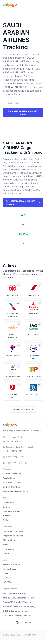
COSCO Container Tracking (16, 611)
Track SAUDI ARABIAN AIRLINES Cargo (23, 112)
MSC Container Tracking (14, 593)
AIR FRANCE (33, 295)
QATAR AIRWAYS (12, 376)
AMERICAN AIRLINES (12, 315)
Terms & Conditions (12, 564)
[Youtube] (26, 462)
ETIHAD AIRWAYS (12, 336)
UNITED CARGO (33, 394)
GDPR (5, 573)
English (32, 622)
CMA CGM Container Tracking (17, 602)
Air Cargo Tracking (12, 482)
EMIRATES (33, 313)
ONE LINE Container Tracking (16, 615)
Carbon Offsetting (11, 487)
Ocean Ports (8, 502)
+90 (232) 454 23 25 (14, 441)
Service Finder (9, 478)
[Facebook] (15, 462)
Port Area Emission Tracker (15, 491)
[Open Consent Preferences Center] (17, 622)
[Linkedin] (4, 462)
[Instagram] (20, 462)
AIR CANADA (12, 295)
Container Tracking (12, 473)
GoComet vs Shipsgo (13, 531)
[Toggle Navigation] (41, 5)
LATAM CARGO (12, 355)
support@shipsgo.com (15, 457)
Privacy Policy (9, 569)
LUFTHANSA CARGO (33, 357)
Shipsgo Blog (9, 540)
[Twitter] (9, 462)
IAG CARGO (33, 334)
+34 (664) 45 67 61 (14, 451)
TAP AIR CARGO (33, 376)
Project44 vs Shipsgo (13, 535)
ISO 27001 (8, 582)
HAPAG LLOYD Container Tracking (19, 606)
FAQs (5, 544)
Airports (7, 515)
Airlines (6, 520)
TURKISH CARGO (12, 396)
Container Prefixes (11, 511)
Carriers (6, 507)
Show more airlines (23, 409)
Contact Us (8, 553)
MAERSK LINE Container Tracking (19, 598)
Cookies (7, 578)
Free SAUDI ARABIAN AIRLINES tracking (23, 202)
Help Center (8, 549)
